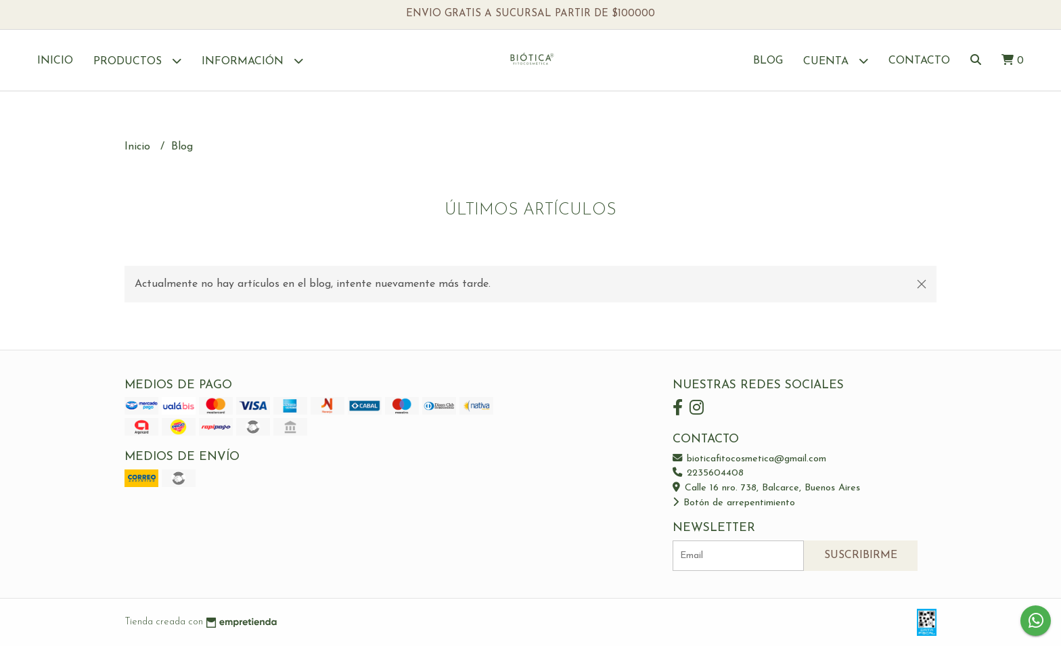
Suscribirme (860, 555)
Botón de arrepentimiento (734, 503)
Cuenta (835, 60)
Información (252, 60)
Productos (137, 60)
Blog (768, 60)
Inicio (55, 60)
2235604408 (708, 473)
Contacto (919, 60)
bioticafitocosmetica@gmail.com (749, 459)
